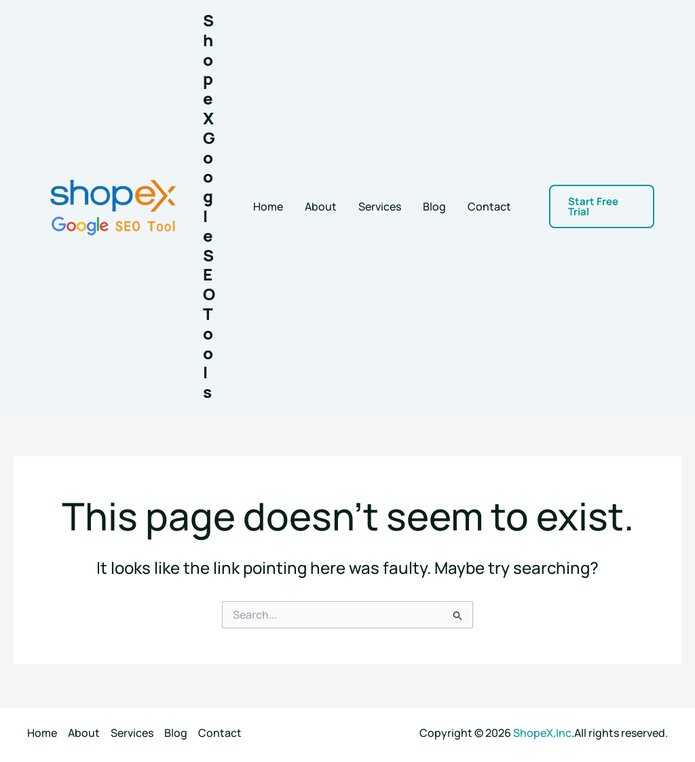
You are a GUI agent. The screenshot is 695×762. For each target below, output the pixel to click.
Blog (434, 206)
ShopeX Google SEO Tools (209, 206)
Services (379, 206)
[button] (601, 206)
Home (268, 206)
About (321, 206)
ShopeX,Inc (542, 732)
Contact (489, 206)
